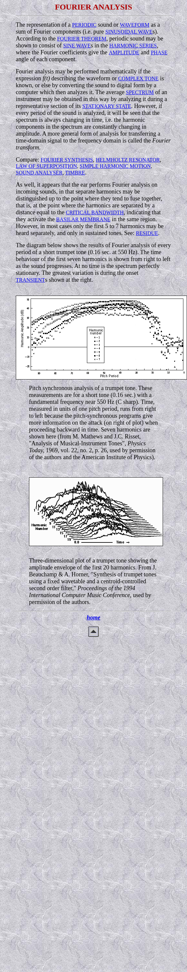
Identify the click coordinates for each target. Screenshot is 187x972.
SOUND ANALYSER (39, 172)
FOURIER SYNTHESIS (66, 160)
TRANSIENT (30, 280)
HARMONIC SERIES (133, 45)
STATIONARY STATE (106, 106)
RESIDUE (147, 233)
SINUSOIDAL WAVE (128, 32)
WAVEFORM (134, 25)
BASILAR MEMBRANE (83, 219)
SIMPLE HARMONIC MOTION (115, 166)
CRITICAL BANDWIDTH (95, 212)
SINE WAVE (77, 45)
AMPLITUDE (124, 52)
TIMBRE (75, 172)
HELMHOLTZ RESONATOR (128, 160)
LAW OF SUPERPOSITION (46, 166)
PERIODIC (84, 25)
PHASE (159, 52)
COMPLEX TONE (138, 78)
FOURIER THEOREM (81, 38)
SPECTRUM (140, 92)
